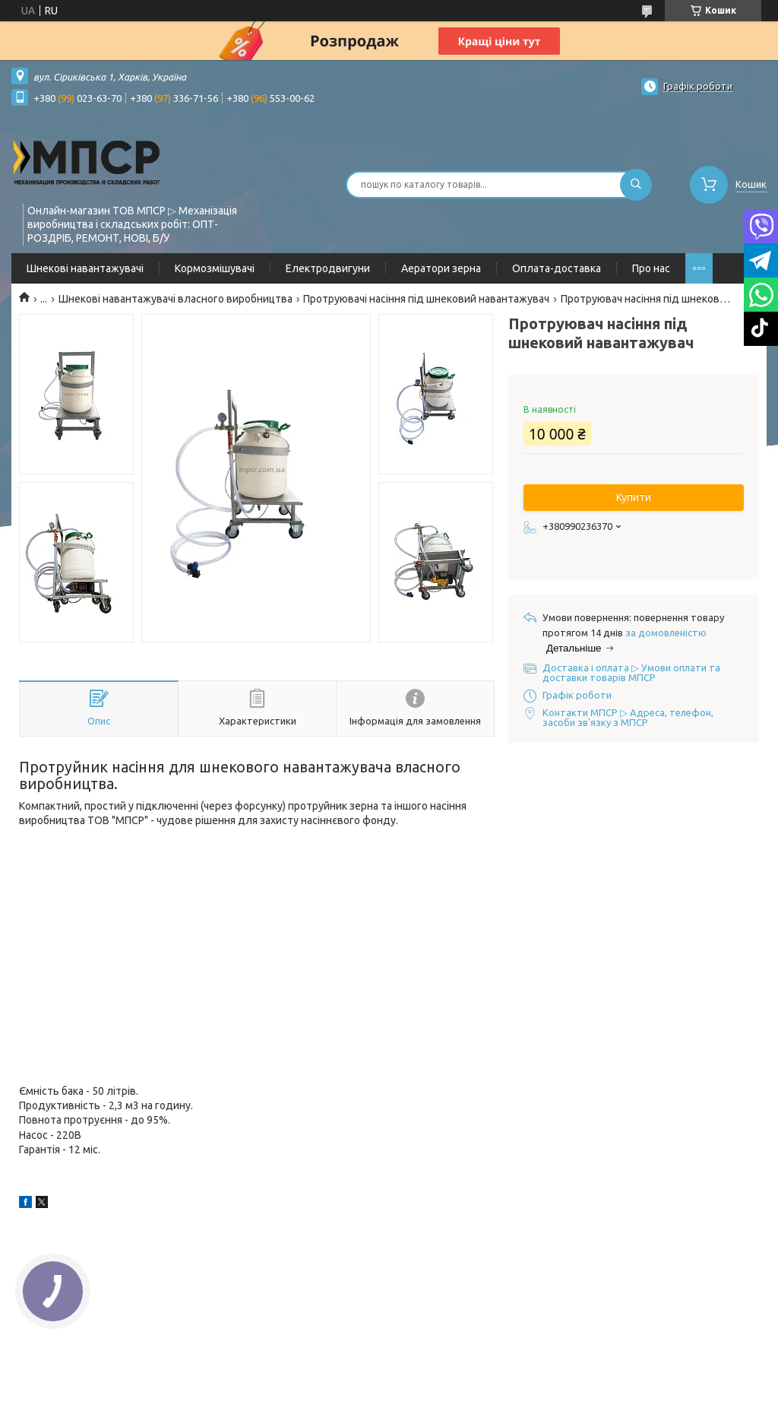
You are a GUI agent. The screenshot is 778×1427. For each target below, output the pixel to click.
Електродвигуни (328, 268)
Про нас (651, 268)
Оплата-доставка (556, 268)
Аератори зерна (441, 268)
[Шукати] (636, 185)
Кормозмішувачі (215, 268)
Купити (633, 497)
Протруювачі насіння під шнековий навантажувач (426, 299)
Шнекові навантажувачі (85, 268)
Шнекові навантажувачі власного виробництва (176, 299)
